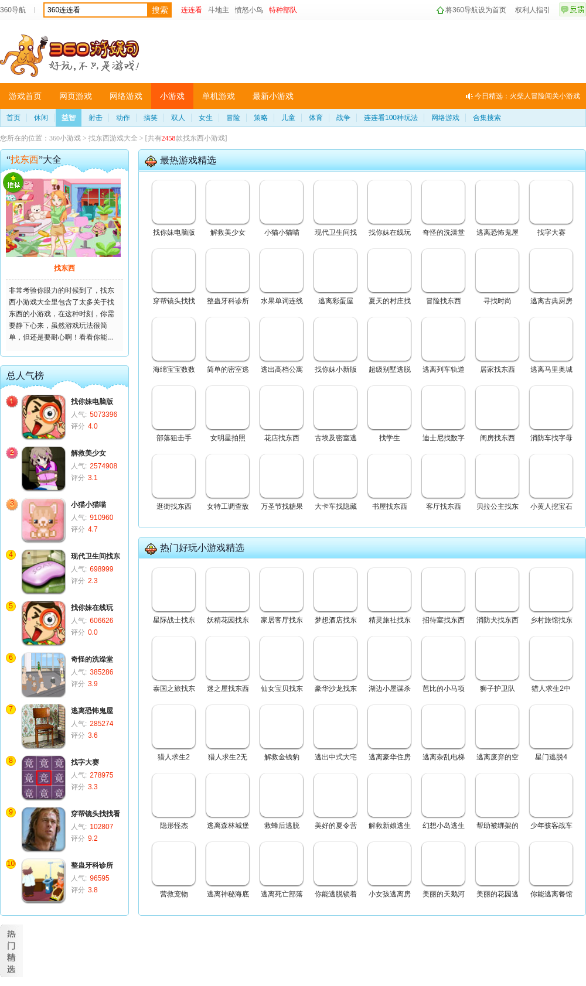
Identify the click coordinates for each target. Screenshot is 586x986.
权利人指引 (532, 10)
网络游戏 (126, 96)
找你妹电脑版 (92, 402)
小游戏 (172, 96)
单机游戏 (218, 96)
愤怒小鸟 (249, 10)
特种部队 (283, 10)
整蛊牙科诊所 (92, 865)
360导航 (13, 10)
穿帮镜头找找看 (95, 814)
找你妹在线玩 (92, 608)
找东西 (64, 268)
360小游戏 (65, 138)
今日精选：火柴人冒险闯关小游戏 (527, 96)
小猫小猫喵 (88, 505)
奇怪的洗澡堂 (92, 659)
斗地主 (218, 10)
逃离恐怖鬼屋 (92, 711)
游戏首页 (25, 96)
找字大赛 (85, 762)
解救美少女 (88, 453)
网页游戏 (75, 96)
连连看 (191, 10)
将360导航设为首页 (475, 10)
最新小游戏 (273, 96)
